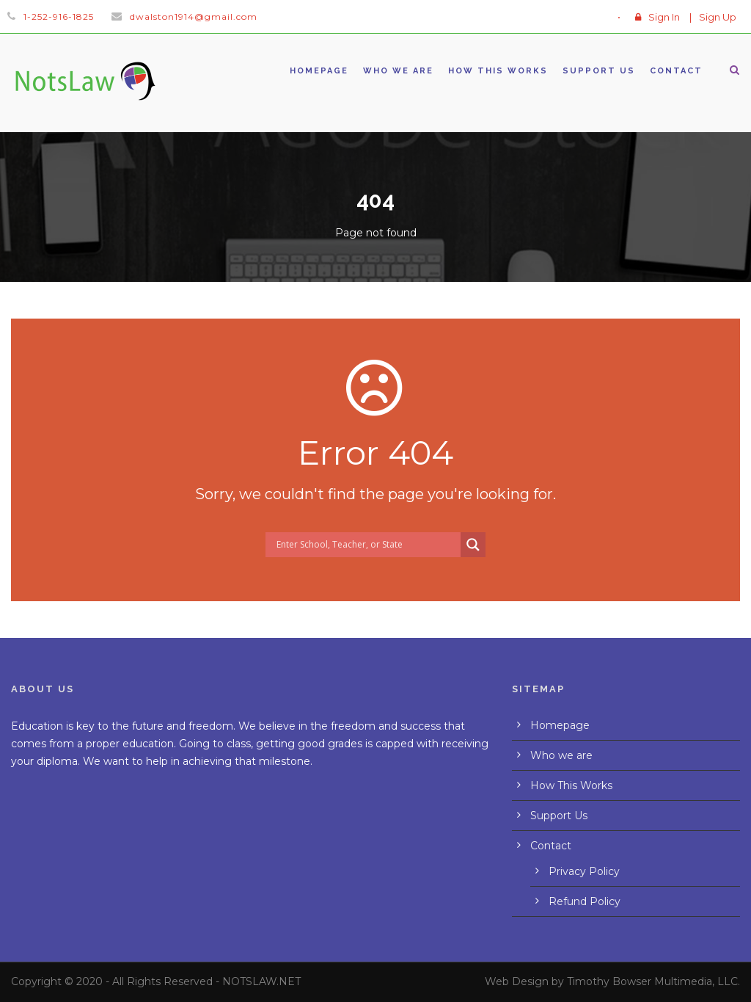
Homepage (319, 71)
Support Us (599, 71)
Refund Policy (584, 901)
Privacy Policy (584, 871)
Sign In (664, 17)
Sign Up (717, 17)
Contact (676, 71)
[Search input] (366, 544)
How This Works (498, 71)
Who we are (398, 71)
